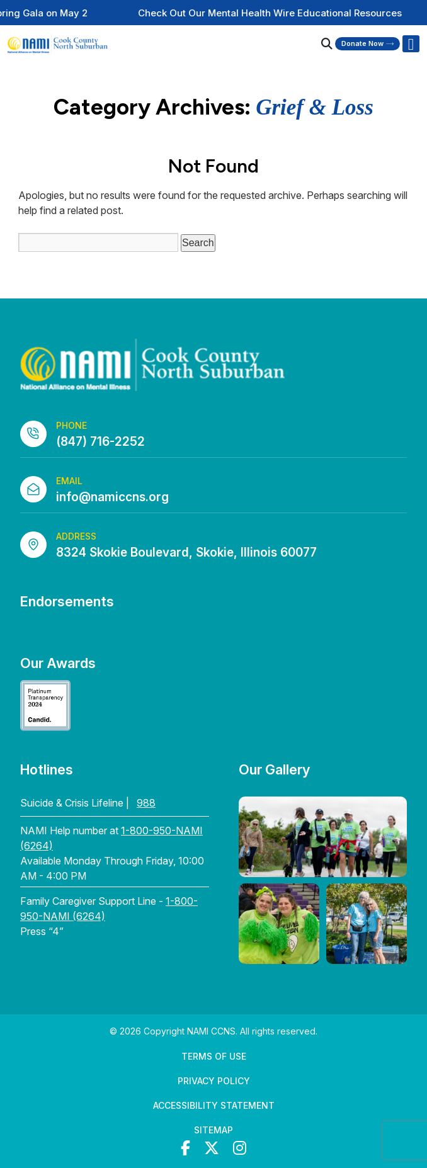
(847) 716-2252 (100, 441)
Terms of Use (213, 1056)
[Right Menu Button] (410, 44)
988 (146, 803)
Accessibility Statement (214, 1105)
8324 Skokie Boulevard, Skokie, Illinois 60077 (186, 552)
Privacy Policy (214, 1080)
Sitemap (213, 1130)
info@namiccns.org (112, 497)
